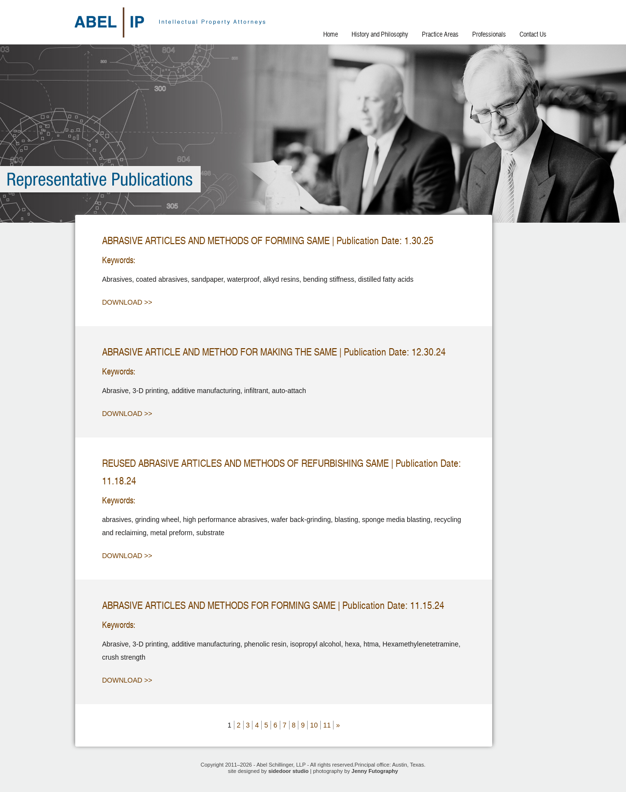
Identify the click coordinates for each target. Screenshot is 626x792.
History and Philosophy (380, 34)
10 (314, 725)
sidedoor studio (288, 771)
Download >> (127, 302)
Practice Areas (440, 34)
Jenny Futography (375, 771)
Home (330, 34)
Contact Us (533, 34)
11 (327, 725)
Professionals (489, 34)
